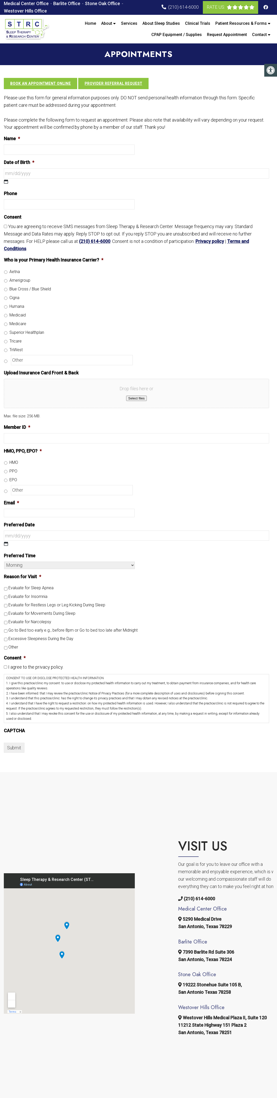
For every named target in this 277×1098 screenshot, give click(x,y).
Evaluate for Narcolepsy (29, 621)
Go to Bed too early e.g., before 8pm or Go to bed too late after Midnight (73, 630)
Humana (16, 306)
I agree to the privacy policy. (35, 667)
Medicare (17, 323)
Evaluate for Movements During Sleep (41, 613)
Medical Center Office (27, 3)
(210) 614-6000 (183, 7)
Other (13, 647)
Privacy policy (209, 241)
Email (11, 502)
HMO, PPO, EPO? (23, 451)
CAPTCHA (14, 730)
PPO (13, 471)
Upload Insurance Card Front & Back (41, 372)
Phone (10, 193)
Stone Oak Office (103, 3)
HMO (13, 462)
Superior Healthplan (26, 332)
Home (90, 23)
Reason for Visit (22, 576)
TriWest (16, 349)
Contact (259, 34)
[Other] (72, 360)
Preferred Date (19, 524)
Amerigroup (19, 280)
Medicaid (17, 315)
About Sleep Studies (161, 23)
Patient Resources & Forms (241, 23)
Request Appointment (227, 34)
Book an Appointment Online (40, 83)
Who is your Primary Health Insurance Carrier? (53, 260)
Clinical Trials (197, 23)
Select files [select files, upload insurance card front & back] (136, 398)
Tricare (15, 341)
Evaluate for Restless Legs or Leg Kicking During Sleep (56, 605)
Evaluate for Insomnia (27, 596)
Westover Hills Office (25, 11)
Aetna (14, 271)
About (106, 23)
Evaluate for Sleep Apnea (31, 587)
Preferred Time (19, 555)
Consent (12, 217)
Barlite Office (67, 3)
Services (129, 23)
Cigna (14, 297)
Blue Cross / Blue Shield (30, 289)
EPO (13, 479)
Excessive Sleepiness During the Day (40, 638)
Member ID (17, 427)
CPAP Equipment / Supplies (176, 34)
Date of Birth (19, 162)
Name (12, 138)
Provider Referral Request (113, 83)
